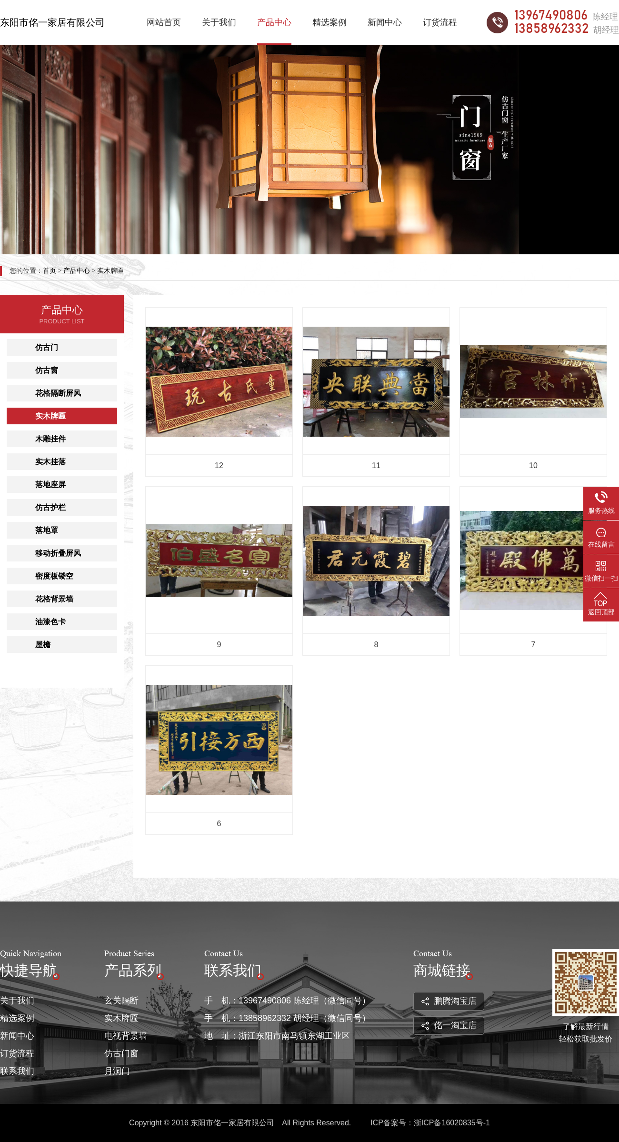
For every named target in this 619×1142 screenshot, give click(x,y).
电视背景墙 (125, 1036)
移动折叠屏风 (58, 553)
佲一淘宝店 (449, 1025)
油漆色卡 (50, 622)
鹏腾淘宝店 (449, 1001)
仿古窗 (46, 370)
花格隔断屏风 (58, 393)
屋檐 (42, 645)
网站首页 (164, 22)
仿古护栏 (50, 507)
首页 (49, 270)
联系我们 (17, 1071)
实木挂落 (50, 462)
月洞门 (117, 1071)
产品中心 (274, 22)
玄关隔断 (121, 1000)
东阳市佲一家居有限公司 (52, 22)
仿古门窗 (121, 1053)
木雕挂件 (50, 439)
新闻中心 (385, 22)
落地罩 (46, 530)
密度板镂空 (54, 576)
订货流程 (440, 22)
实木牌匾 (110, 270)
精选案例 (329, 22)
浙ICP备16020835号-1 (452, 1123)
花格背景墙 (54, 599)
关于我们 (219, 22)
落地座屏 (50, 485)
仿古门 (46, 347)
